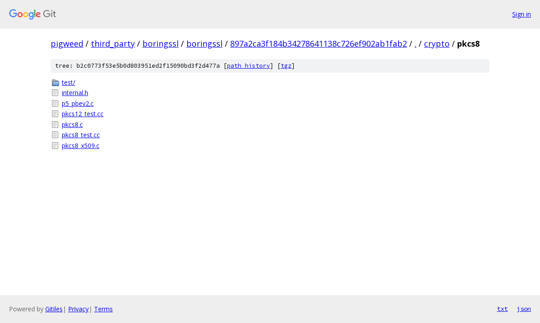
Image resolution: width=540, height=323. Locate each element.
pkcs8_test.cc (81, 135)
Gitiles (54, 309)
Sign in (521, 14)
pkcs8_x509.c (80, 145)
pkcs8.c (72, 124)
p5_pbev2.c (78, 103)
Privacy (78, 309)
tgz (286, 66)
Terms (103, 309)
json (524, 309)
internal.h (75, 92)
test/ (68, 82)
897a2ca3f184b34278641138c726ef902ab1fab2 (318, 43)
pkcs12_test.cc (82, 113)
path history (248, 66)
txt (502, 309)
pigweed (67, 43)
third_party (113, 43)
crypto (437, 43)
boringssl (160, 43)
